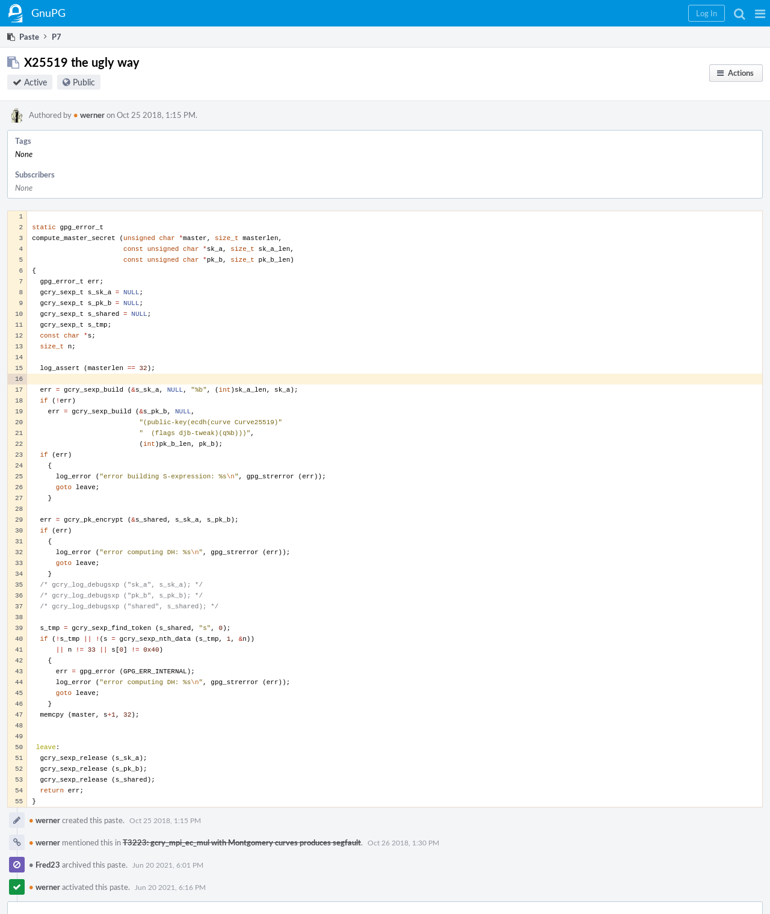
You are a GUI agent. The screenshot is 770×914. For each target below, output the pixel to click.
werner (89, 115)
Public (84, 82)
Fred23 (44, 864)
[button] (760, 13)
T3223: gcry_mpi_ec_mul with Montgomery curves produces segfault (242, 842)
